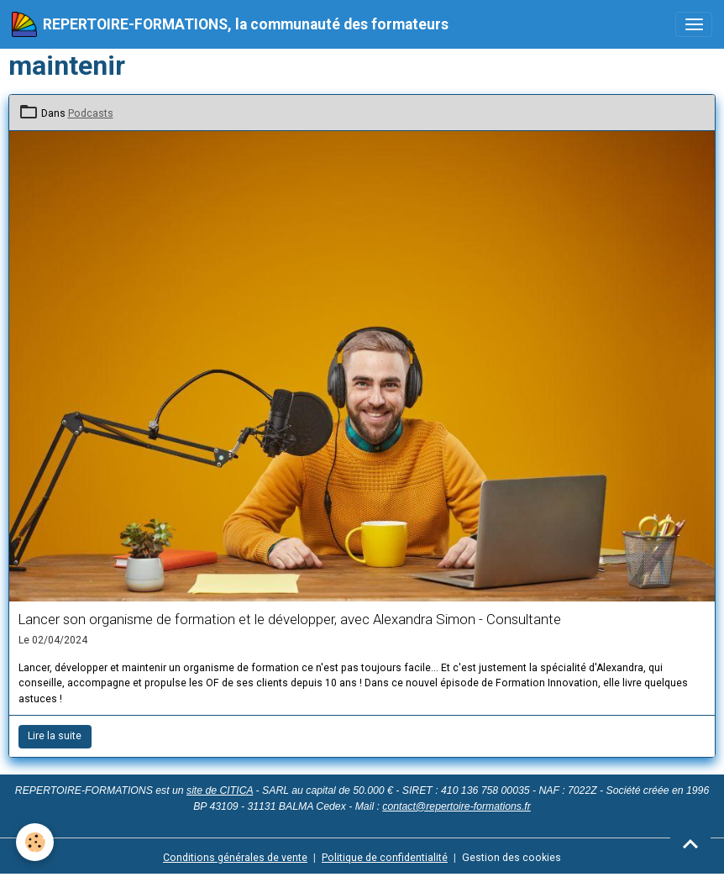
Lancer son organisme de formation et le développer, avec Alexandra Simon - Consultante (289, 619)
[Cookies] (36, 842)
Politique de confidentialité (385, 858)
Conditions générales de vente (235, 858)
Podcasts (90, 113)
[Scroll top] (690, 843)
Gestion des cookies (511, 858)
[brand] (230, 24)
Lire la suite (54, 736)
